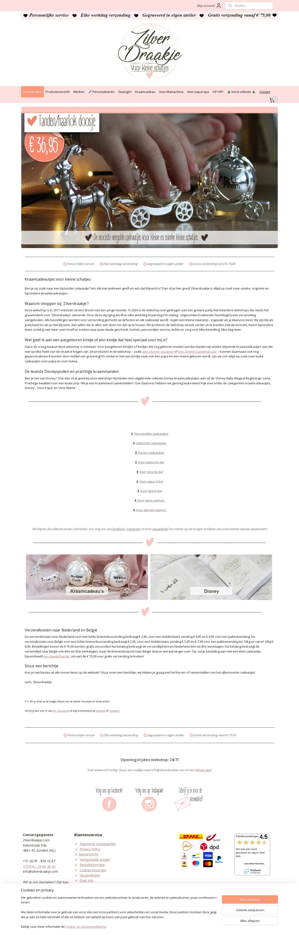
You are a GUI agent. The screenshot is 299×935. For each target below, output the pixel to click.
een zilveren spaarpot (158, 351)
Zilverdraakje (32, 92)
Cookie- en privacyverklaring (85, 927)
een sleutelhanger (56, 656)
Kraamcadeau (145, 92)
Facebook (100, 710)
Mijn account (209, 5)
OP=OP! (218, 92)
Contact (264, 92)
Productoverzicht (58, 92)
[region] (118, 913)
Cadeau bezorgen (93, 870)
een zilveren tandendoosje (197, 351)
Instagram (114, 710)
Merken (78, 92)
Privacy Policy (90, 849)
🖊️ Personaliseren (101, 92)
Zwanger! (125, 92)
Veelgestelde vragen (95, 859)
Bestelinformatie (92, 864)
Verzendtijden (90, 875)
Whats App (203, 770)
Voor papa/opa (198, 92)
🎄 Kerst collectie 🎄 (241, 92)
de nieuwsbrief (61, 710)
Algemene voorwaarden (98, 844)
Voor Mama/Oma (171, 92)
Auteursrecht (88, 854)
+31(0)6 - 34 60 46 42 (39, 866)
